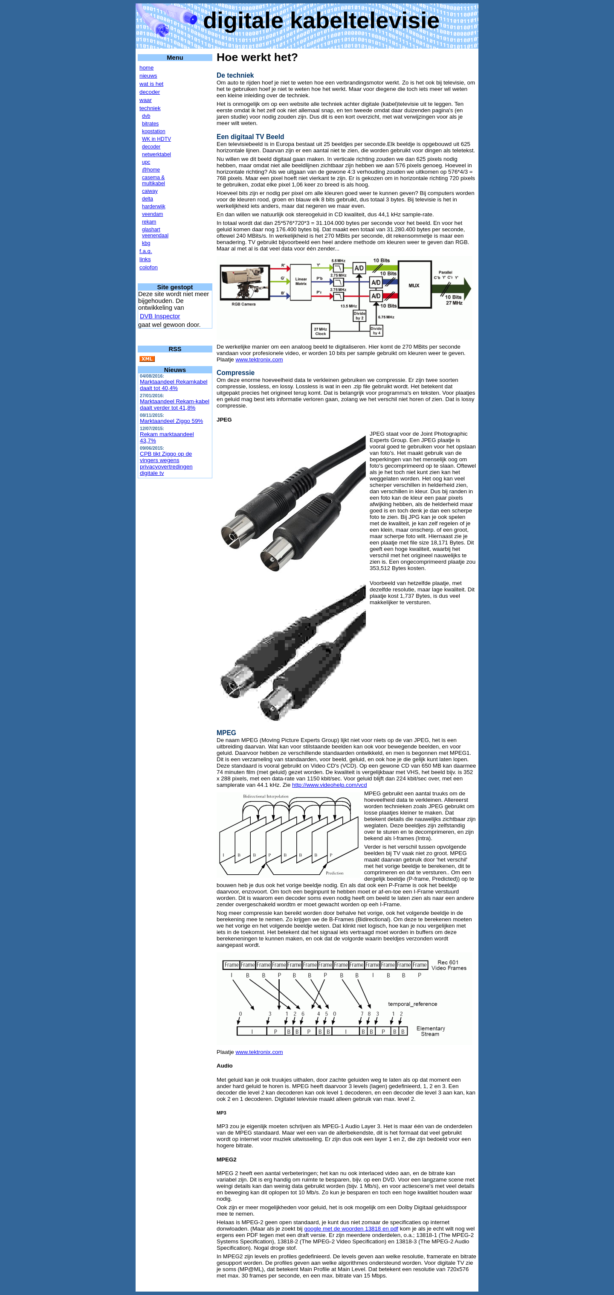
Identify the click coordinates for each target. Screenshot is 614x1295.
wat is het (151, 84)
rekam (149, 222)
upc (146, 162)
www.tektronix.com (259, 359)
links (145, 259)
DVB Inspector (160, 316)
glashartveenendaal (155, 233)
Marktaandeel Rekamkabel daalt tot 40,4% (174, 384)
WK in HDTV (156, 139)
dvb (146, 116)
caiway (150, 191)
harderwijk (153, 207)
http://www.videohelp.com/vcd (329, 785)
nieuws (148, 76)
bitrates (150, 124)
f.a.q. (145, 251)
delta (147, 199)
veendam (152, 214)
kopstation (153, 131)
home (146, 67)
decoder (149, 92)
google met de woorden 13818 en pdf (351, 1228)
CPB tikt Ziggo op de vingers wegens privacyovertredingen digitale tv (166, 463)
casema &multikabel (153, 180)
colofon (148, 267)
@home (151, 170)
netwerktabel (156, 154)
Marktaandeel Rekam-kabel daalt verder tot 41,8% (174, 404)
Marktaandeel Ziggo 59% (171, 421)
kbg (146, 243)
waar (145, 100)
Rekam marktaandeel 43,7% (167, 437)
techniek (150, 108)
